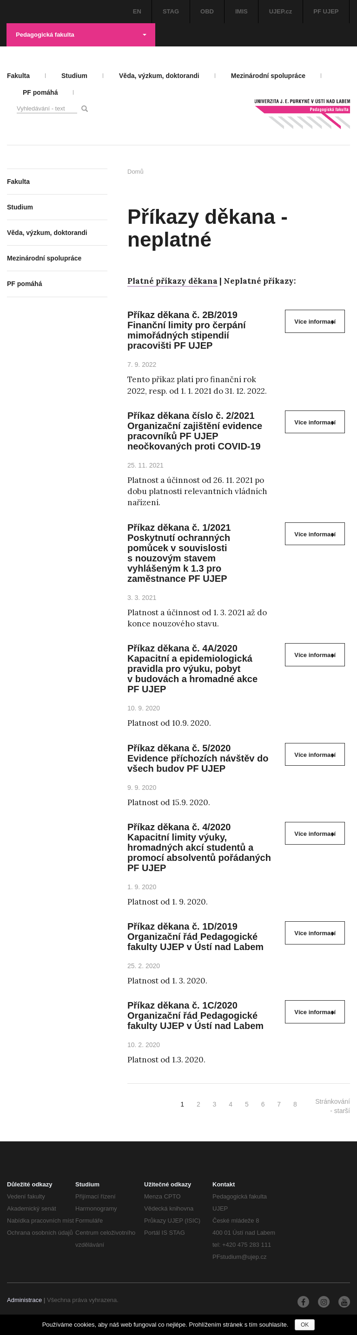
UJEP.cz (280, 11)
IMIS (241, 11)
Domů (135, 171)
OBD (207, 11)
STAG (171, 11)
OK (305, 1325)
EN (137, 11)
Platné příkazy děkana (172, 281)
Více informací (315, 321)
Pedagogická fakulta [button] (81, 34)
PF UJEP (325, 11)
